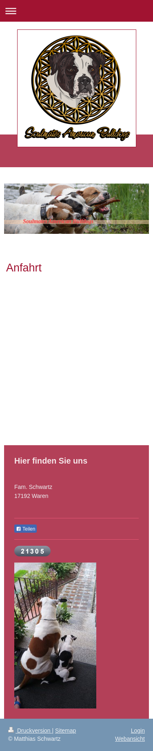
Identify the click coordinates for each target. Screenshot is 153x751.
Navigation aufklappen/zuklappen (76, 11)
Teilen (25, 529)
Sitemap (65, 730)
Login (138, 730)
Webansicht (130, 738)
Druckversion (30, 730)
